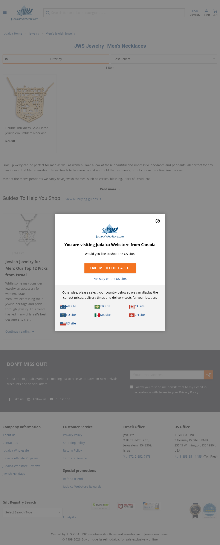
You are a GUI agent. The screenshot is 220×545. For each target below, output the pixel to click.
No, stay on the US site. (110, 279)
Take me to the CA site (110, 268)
